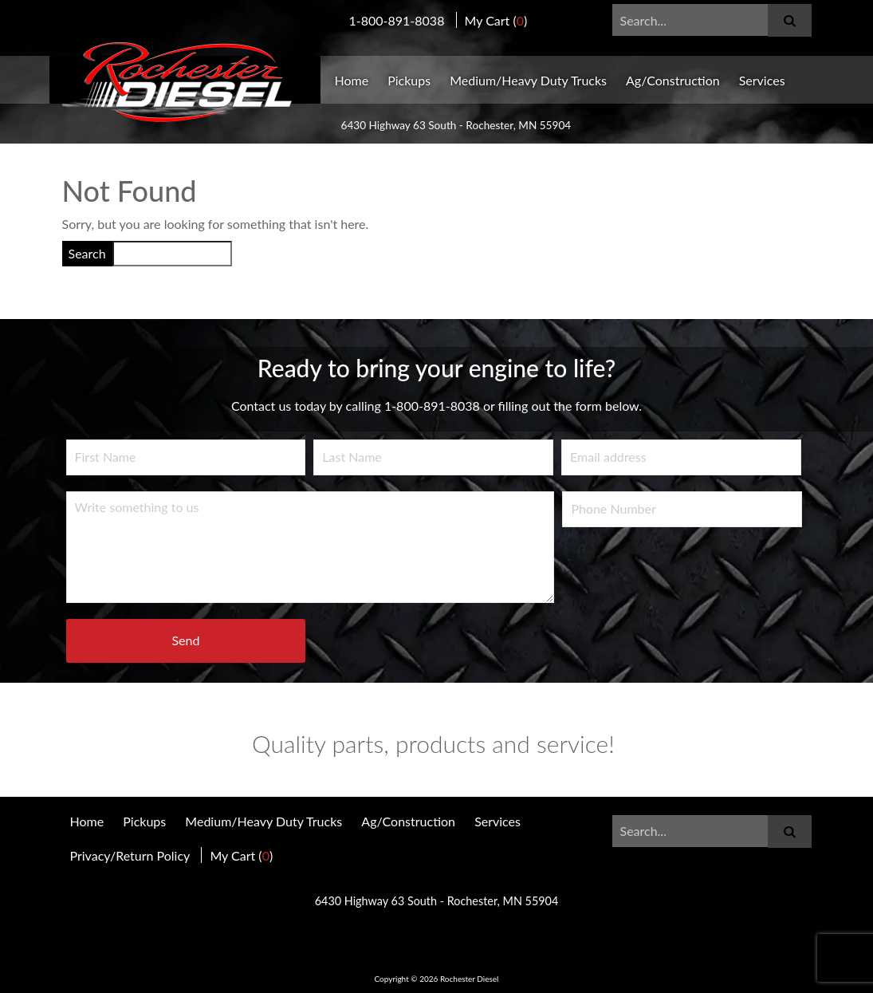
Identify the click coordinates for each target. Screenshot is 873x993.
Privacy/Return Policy (130, 855)
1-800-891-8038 (397, 20)
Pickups (409, 80)
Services (762, 80)
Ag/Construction (673, 80)
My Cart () (496, 20)
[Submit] (790, 20)
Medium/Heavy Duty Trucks (528, 80)
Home (352, 80)
